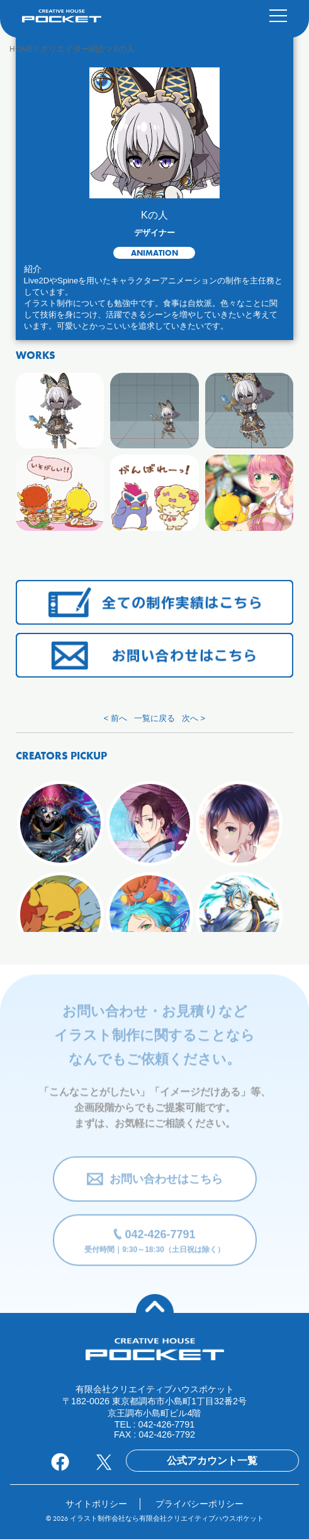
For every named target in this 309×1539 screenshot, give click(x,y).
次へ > (193, 718)
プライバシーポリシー (199, 1503)
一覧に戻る (154, 718)
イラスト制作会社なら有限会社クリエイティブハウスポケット (167, 1518)
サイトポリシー (96, 1503)
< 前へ (115, 718)
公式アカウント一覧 (212, 1460)
